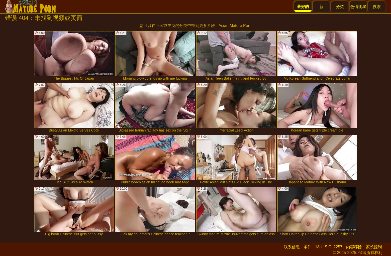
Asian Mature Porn (235, 25)
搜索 (377, 6)
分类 (340, 6)
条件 (307, 247)
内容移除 (354, 247)
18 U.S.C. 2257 (328, 247)
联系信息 (292, 247)
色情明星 (358, 6)
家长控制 (374, 247)
